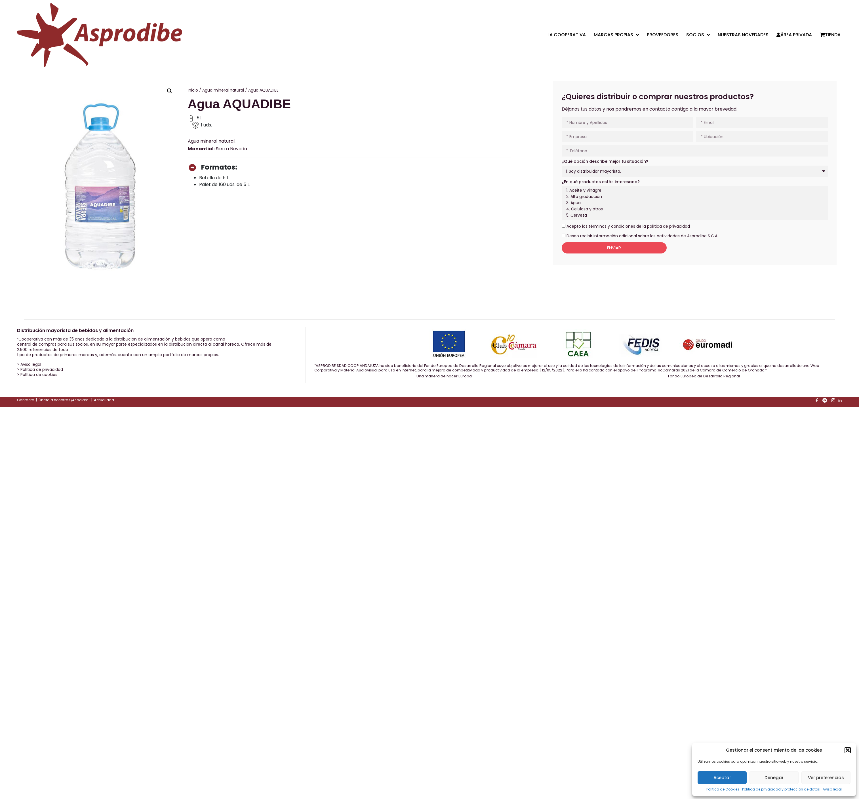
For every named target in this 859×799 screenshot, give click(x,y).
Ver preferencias (826, 778)
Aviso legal (832, 789)
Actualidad (104, 400)
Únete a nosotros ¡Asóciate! (64, 400)
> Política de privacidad (40, 369)
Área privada (794, 35)
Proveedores (662, 35)
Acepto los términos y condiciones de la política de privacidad (628, 226)
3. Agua (694, 203)
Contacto (25, 400)
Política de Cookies (722, 789)
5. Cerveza (694, 215)
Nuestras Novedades (743, 35)
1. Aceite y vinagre (694, 190)
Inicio (193, 90)
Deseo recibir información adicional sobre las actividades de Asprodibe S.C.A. (642, 236)
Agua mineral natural (223, 90)
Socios (698, 35)
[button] (847, 750)
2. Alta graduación (694, 197)
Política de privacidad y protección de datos (781, 789)
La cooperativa (567, 35)
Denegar (774, 778)
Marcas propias (616, 35)
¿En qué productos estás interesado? (601, 182)
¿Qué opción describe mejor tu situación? (605, 161)
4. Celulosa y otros (694, 209)
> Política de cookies (37, 374)
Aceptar (722, 778)
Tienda (830, 35)
